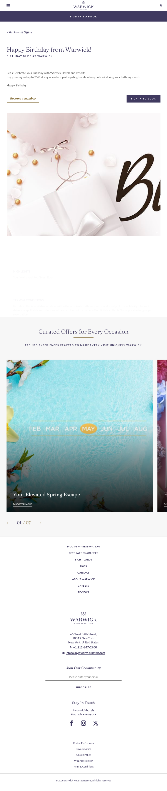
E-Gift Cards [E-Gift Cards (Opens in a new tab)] (83, 559)
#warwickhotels (83, 710)
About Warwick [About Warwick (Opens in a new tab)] (83, 579)
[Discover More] (22, 512)
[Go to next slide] (37, 530)
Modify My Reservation (83, 546)
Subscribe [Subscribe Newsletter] (83, 687)
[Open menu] (9, 5)
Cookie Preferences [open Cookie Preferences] (83, 743)
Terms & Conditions (83, 766)
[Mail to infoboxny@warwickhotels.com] (83, 652)
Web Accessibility (83, 760)
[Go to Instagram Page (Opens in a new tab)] (83, 723)
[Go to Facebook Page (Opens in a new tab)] (71, 723)
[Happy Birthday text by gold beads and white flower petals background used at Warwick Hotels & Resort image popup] (83, 175)
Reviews (83, 592)
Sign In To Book (143, 98)
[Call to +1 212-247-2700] (83, 647)
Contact (83, 572)
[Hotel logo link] (83, 618)
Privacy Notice (83, 748)
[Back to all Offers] (19, 32)
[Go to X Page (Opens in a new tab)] (95, 723)
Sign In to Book (83, 16)
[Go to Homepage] (83, 5)
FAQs (83, 566)
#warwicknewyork (83, 714)
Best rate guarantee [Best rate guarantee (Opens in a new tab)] (83, 553)
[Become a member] (23, 99)
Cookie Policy (83, 754)
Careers (83, 585)
